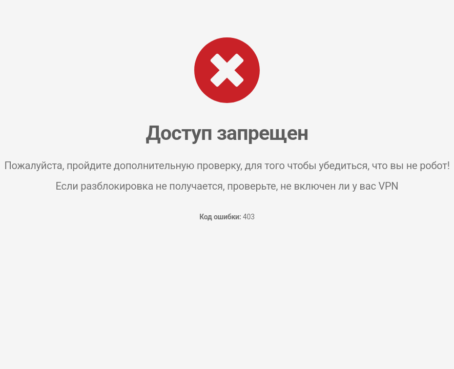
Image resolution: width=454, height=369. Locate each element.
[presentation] (227, 268)
